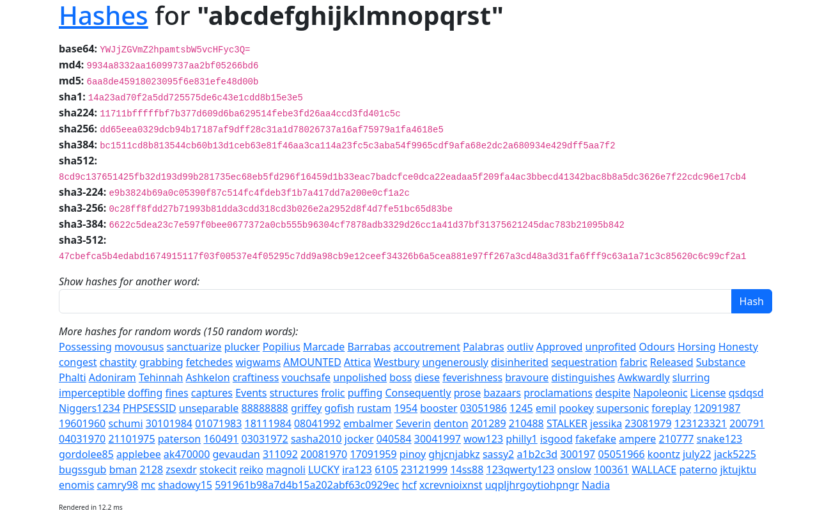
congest (78, 362)
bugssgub (82, 469)
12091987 (717, 408)
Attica (357, 362)
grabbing (161, 362)
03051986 (483, 408)
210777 (676, 439)
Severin (413, 423)
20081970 (323, 454)
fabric (634, 362)
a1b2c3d (536, 454)
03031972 (265, 439)
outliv (520, 347)
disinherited (519, 362)
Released (672, 362)
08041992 (317, 423)
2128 (151, 469)
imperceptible (92, 393)
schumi (125, 423)
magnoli (286, 469)
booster (438, 408)
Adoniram (112, 377)
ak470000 (187, 454)
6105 (386, 469)
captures (212, 393)
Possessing (85, 347)
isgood (556, 439)
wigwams (258, 362)
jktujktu (738, 469)
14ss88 (466, 469)
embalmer (368, 423)
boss (400, 377)
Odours (657, 347)
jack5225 (735, 454)
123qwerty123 (520, 469)
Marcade (324, 347)
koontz (664, 454)
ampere (637, 439)
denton (450, 423)
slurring (691, 377)
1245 (521, 408)
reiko (251, 469)
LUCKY (323, 469)
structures (294, 393)
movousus (139, 347)
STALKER (567, 423)
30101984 (169, 423)
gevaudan (236, 454)
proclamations (558, 393)
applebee (138, 454)
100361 (611, 469)
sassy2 (498, 454)
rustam (374, 408)
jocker (359, 439)
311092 (280, 454)
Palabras (483, 347)
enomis (76, 485)
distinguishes (584, 377)
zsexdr (181, 469)
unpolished (360, 377)
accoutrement (426, 347)
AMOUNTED (312, 362)
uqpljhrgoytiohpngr (532, 485)
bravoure (526, 377)
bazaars (502, 393)
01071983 (218, 423)
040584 (394, 439)
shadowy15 (185, 485)
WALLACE (654, 469)
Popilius (281, 347)
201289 (488, 423)
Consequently (418, 393)
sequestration (584, 362)
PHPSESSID (149, 408)
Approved (559, 347)
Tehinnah (161, 377)
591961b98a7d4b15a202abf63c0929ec (307, 485)
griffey (306, 408)
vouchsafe (306, 377)
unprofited (611, 347)
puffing (365, 393)
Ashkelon (208, 377)
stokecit (218, 469)
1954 (405, 408)
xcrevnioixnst (451, 485)
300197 (577, 454)
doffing (145, 393)
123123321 (700, 423)
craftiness (256, 377)
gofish (340, 408)
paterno (698, 469)
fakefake (595, 439)
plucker (242, 347)
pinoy (413, 454)
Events (251, 393)
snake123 (720, 439)
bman (123, 469)
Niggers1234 (89, 408)
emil (546, 408)
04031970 (82, 439)
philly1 (521, 439)
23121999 (424, 469)
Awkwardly (643, 377)
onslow (574, 469)
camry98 (118, 485)
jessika (606, 423)
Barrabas (369, 347)
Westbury (397, 362)
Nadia (596, 485)
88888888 (265, 408)
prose (467, 393)
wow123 (483, 439)
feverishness (472, 377)
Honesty (738, 347)
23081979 (648, 423)
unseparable (209, 408)
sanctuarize (193, 347)
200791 (747, 423)
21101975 (131, 439)
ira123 (357, 469)
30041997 (437, 439)
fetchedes (209, 362)
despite (612, 393)
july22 (697, 454)
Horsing (697, 347)
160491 (220, 439)
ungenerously (455, 362)
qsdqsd (746, 393)
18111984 (268, 423)
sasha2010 (316, 439)
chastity (118, 362)
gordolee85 (86, 454)
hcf (409, 485)
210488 (526, 423)
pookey (576, 408)
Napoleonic (660, 393)
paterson (179, 439)
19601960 (82, 423)
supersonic (622, 408)
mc (148, 485)
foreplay (671, 408)
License (708, 393)
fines (176, 393)
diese (427, 377)
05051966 (621, 454)
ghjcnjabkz (453, 454)
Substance (721, 362)
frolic (333, 393)
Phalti (72, 377)
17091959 (373, 454)
